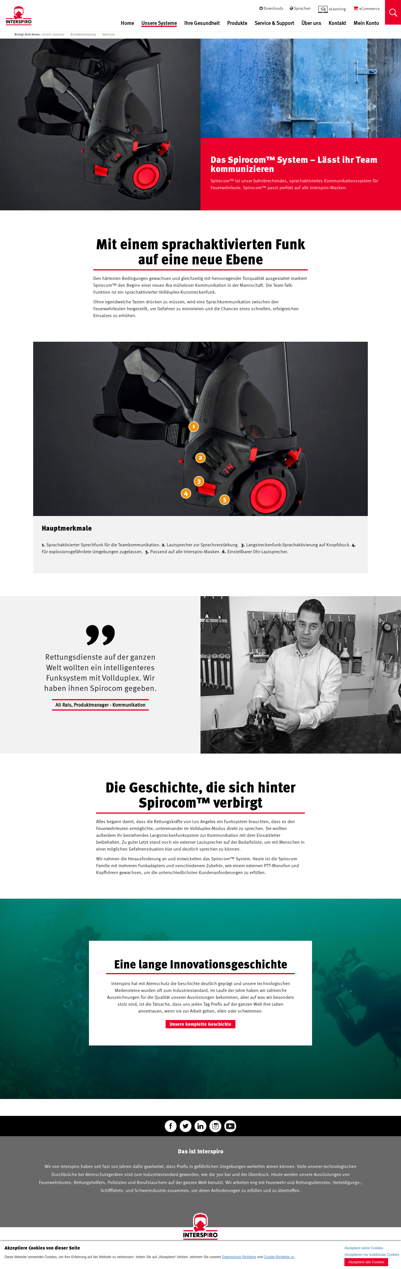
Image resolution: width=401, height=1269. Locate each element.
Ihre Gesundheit (202, 23)
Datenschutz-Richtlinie (239, 1257)
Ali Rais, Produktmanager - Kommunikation (100, 704)
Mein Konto (366, 23)
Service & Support (274, 23)
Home (127, 23)
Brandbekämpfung (83, 34)
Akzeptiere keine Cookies (363, 1248)
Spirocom (108, 34)
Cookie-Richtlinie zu (279, 1257)
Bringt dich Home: (28, 34)
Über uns (311, 23)
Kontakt (337, 23)
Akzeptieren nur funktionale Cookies (371, 1255)
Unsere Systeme (159, 23)
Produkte (237, 23)
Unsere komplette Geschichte (200, 1024)
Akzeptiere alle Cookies (366, 1262)
